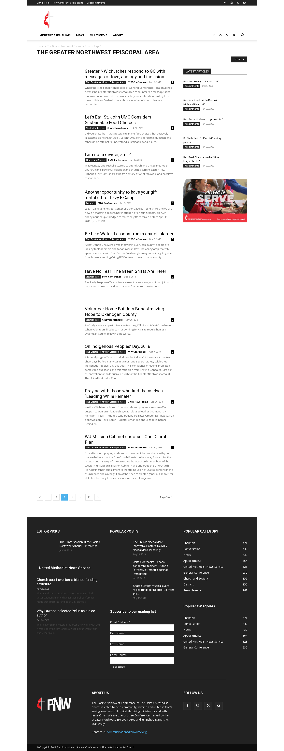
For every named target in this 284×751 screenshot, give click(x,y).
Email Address (120, 622)
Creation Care (92, 276)
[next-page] (97, 497)
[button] (242, 36)
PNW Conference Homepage (68, 2)
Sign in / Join (43, 2)
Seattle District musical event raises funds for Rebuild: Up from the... (153, 589)
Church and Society (95, 160)
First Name (117, 633)
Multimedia (98, 35)
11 (89, 497)
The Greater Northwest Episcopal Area (68, 46)
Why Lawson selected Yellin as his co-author (66, 613)
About (118, 35)
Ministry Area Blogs (55, 35)
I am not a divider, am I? (108, 154)
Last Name (117, 644)
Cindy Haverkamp (117, 127)
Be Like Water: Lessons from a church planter (129, 233)
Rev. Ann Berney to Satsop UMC (201, 81)
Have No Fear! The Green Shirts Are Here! (125, 271)
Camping (90, 203)
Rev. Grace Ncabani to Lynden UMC (203, 119)
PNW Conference (137, 82)
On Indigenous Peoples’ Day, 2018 (117, 346)
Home (40, 46)
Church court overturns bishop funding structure (67, 582)
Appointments (192, 86)
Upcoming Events (96, 2)
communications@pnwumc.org (127, 732)
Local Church (118, 655)
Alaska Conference (95, 128)
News (80, 35)
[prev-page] (40, 497)
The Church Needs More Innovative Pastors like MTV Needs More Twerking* (150, 545)
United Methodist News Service (65, 568)
